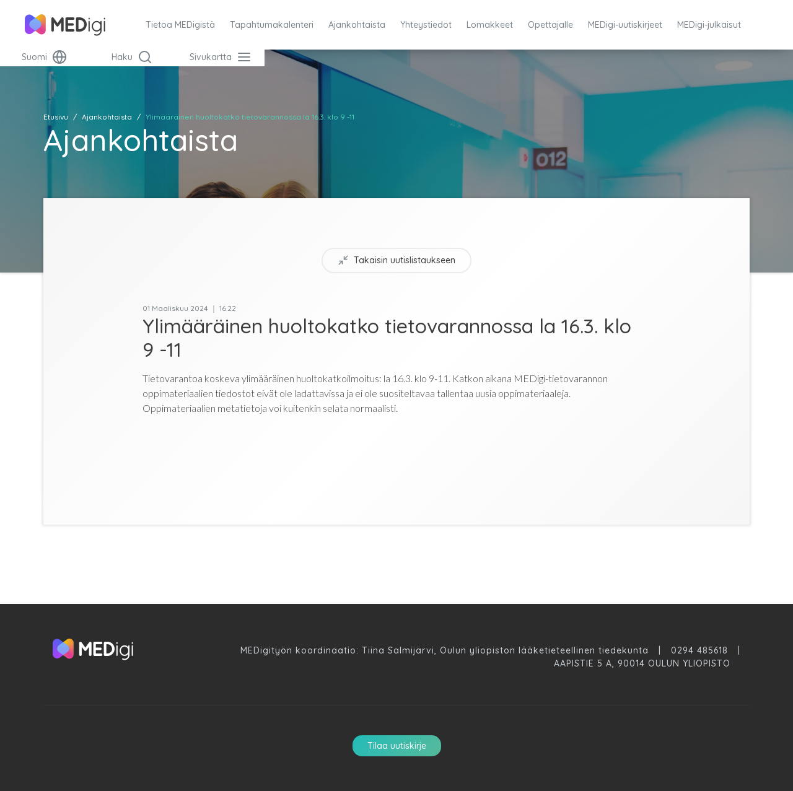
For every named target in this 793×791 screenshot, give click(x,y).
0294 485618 (699, 650)
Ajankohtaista (107, 116)
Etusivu (55, 116)
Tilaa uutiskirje (396, 745)
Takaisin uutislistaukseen (396, 260)
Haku (132, 57)
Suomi (44, 57)
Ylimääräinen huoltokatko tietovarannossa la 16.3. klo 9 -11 (250, 116)
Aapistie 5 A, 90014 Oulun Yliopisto (642, 663)
